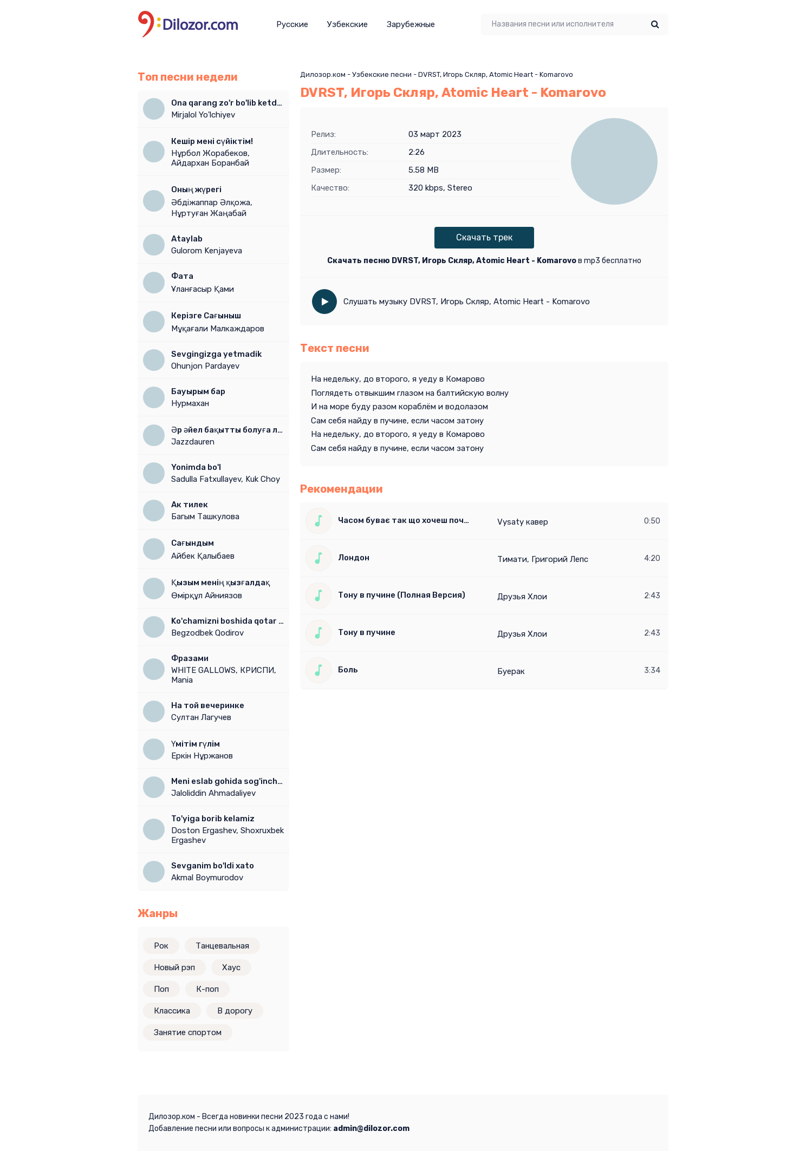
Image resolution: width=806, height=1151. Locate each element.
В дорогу (234, 1011)
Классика (172, 1011)
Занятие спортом (188, 1032)
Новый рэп (174, 967)
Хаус (231, 967)
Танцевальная (222, 946)
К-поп (207, 989)
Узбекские (347, 24)
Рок (161, 946)
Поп (161, 989)
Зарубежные (411, 24)
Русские (292, 24)
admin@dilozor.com (371, 1128)
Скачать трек (484, 237)
